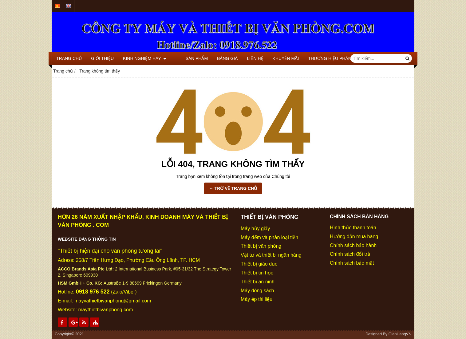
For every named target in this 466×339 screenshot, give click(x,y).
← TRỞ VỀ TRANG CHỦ (233, 188)
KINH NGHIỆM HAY (144, 58)
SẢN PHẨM (187, 58)
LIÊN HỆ (245, 58)
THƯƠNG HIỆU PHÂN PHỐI (325, 58)
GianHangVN (400, 334)
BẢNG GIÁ (217, 58)
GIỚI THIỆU (102, 58)
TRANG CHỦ (69, 58)
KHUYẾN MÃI (276, 58)
